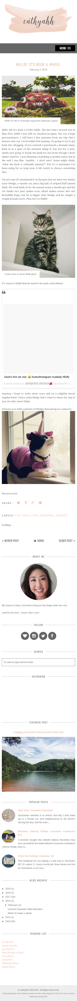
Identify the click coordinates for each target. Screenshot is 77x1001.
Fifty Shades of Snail (12, 952)
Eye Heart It (8, 949)
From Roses (8, 956)
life (34, 515)
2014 (8, 921)
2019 (8, 888)
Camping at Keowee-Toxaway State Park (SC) (39, 732)
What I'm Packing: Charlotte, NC (36, 856)
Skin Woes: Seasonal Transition (35, 810)
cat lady (22, 515)
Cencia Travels (9, 945)
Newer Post (11, 540)
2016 (8, 901)
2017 (8, 897)
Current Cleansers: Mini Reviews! (25, 909)
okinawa (47, 515)
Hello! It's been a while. (20, 913)
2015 (8, 917)
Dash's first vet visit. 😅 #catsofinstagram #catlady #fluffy (36, 376)
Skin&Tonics (8, 967)
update (62, 515)
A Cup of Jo (7, 942)
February (13, 905)
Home (40, 540)
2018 (8, 893)
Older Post (66, 540)
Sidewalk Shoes (10, 963)
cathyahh (24, 990)
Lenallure (7, 959)
